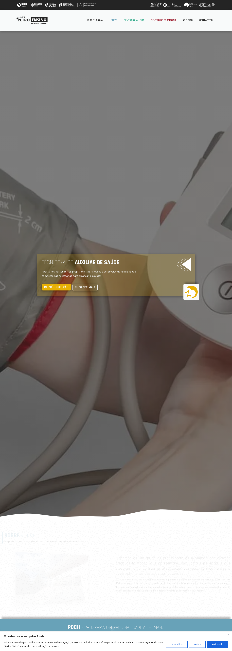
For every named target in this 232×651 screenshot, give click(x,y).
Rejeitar (197, 644)
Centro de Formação (163, 20)
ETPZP (113, 20)
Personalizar (177, 644)
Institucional (95, 20)
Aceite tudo (217, 644)
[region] (116, 641)
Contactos (206, 20)
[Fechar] (229, 634)
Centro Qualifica (134, 20)
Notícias (187, 20)
